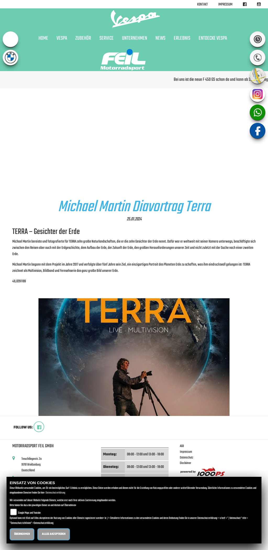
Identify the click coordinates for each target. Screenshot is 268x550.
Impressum (225, 4)
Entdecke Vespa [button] (213, 38)
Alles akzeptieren (53, 534)
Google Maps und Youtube (29, 513)
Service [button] (106, 38)
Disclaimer (185, 463)
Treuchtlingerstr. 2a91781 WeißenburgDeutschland (31, 464)
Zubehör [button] (83, 38)
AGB (182, 446)
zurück (18, 290)
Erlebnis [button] (182, 38)
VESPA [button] (62, 38)
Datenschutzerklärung (55, 493)
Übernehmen (22, 534)
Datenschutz (186, 457)
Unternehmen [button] (134, 38)
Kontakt (202, 4)
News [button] (160, 38)
